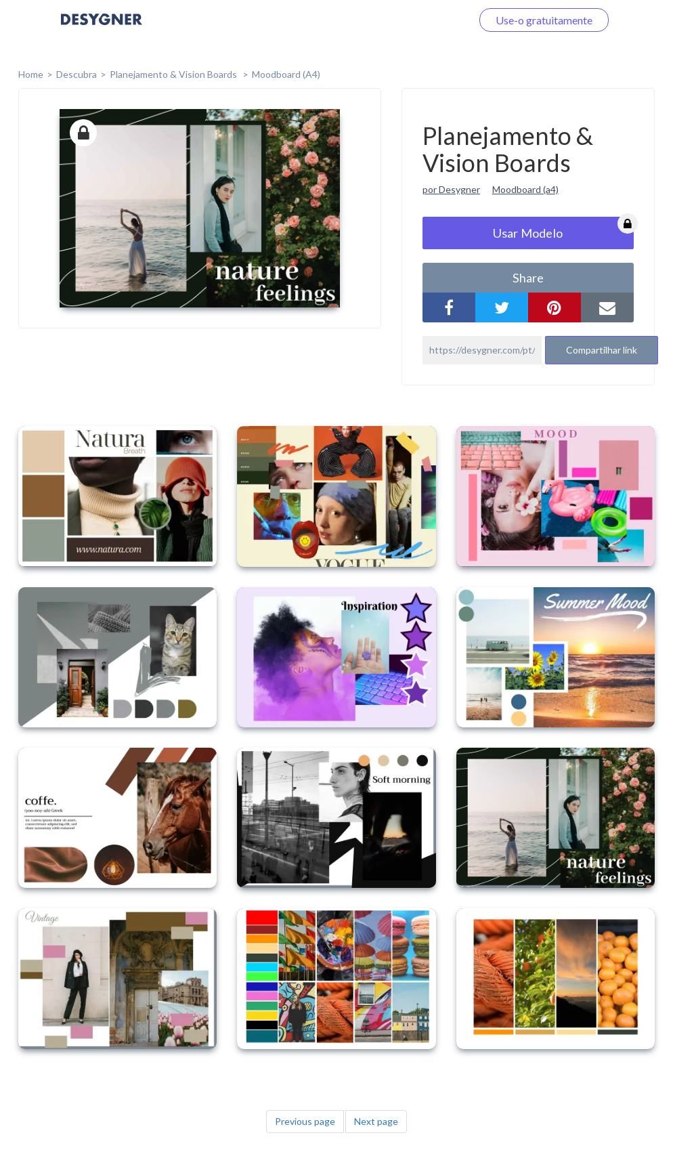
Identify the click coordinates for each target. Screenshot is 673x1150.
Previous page (305, 1121)
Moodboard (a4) (525, 189)
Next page (376, 1121)
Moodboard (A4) (286, 74)
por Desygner (451, 189)
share (528, 277)
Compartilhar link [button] (601, 350)
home (30, 74)
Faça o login (428, 20)
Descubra (76, 74)
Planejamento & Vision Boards (174, 74)
